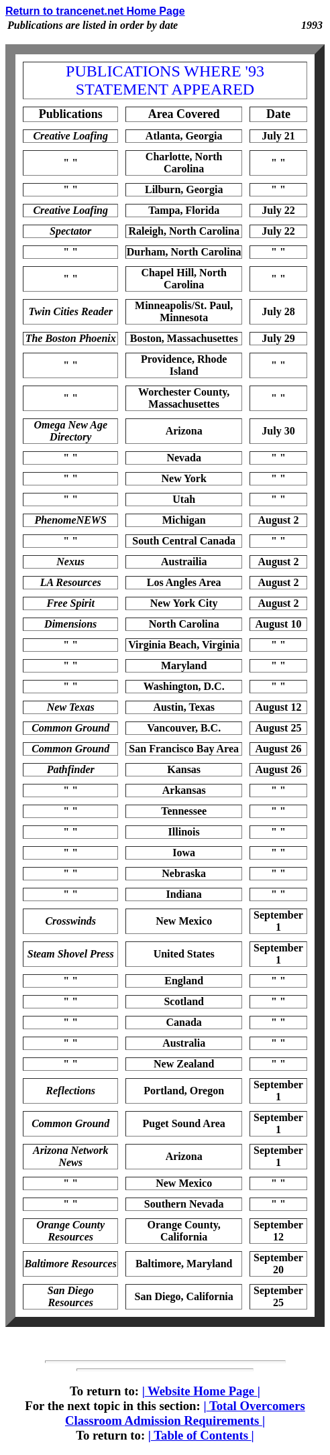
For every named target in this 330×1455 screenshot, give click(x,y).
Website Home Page (201, 1391)
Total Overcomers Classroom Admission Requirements (185, 1413)
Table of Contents (201, 1435)
